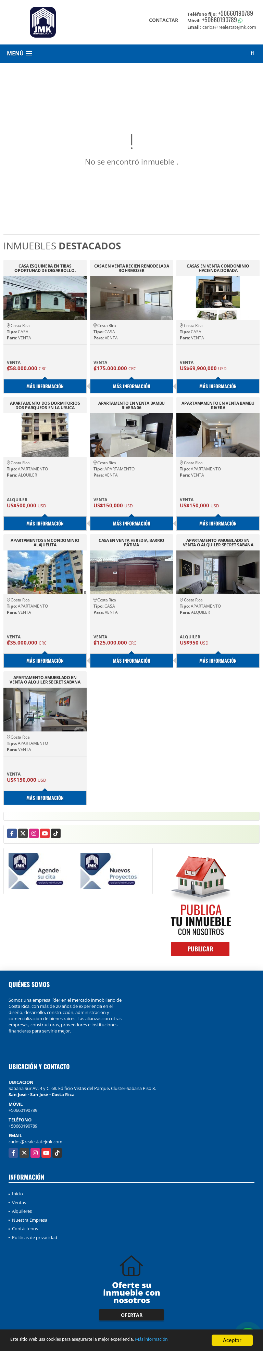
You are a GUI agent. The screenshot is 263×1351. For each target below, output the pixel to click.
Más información (182, 1343)
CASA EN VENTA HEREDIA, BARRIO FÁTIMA (131, 542)
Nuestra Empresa (29, 1220)
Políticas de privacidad (34, 1237)
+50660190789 (235, 13)
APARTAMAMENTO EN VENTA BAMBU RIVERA (217, 405)
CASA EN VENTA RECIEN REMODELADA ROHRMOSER (131, 268)
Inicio (17, 1194)
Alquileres (22, 1211)
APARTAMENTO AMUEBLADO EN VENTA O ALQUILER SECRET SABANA (218, 542)
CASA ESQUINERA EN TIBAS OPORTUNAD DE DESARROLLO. (44, 268)
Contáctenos (25, 1228)
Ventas (19, 1202)
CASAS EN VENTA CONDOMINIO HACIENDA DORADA (218, 268)
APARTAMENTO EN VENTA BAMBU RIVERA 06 (131, 405)
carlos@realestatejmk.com (35, 1142)
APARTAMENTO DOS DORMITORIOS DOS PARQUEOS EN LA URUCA (45, 405)
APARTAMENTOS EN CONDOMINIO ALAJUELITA (45, 542)
